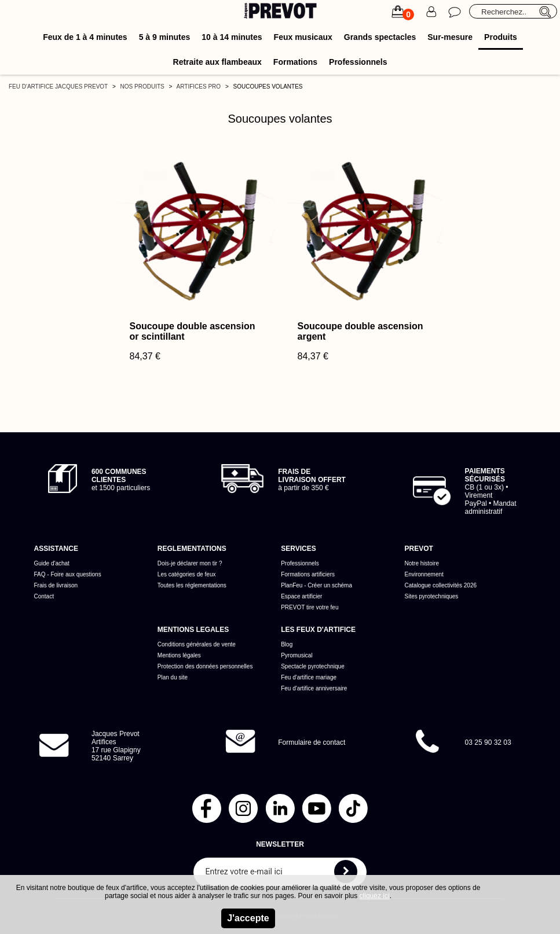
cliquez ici (375, 896)
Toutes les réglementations (192, 585)
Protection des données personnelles (205, 666)
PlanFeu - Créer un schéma (316, 585)
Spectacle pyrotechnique (313, 666)
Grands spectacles (380, 37)
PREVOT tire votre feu (309, 607)
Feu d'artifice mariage (308, 677)
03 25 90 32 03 (488, 742)
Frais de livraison (56, 585)
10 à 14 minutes (232, 37)
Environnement (424, 574)
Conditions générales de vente (197, 644)
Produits (500, 37)
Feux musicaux (303, 37)
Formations (295, 62)
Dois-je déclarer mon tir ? (190, 563)
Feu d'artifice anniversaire (314, 688)
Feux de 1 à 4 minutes (85, 37)
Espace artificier (301, 596)
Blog (286, 644)
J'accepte (248, 918)
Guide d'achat (51, 563)
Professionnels (358, 62)
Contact (43, 596)
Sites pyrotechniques (432, 596)
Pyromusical (296, 655)
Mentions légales (179, 655)
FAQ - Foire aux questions (67, 574)
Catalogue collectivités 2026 (441, 585)
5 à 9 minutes (165, 37)
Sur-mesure (450, 37)
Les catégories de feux (187, 574)
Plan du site (173, 677)
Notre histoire (422, 563)
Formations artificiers (308, 574)
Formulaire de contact (311, 742)
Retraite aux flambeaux (217, 62)
